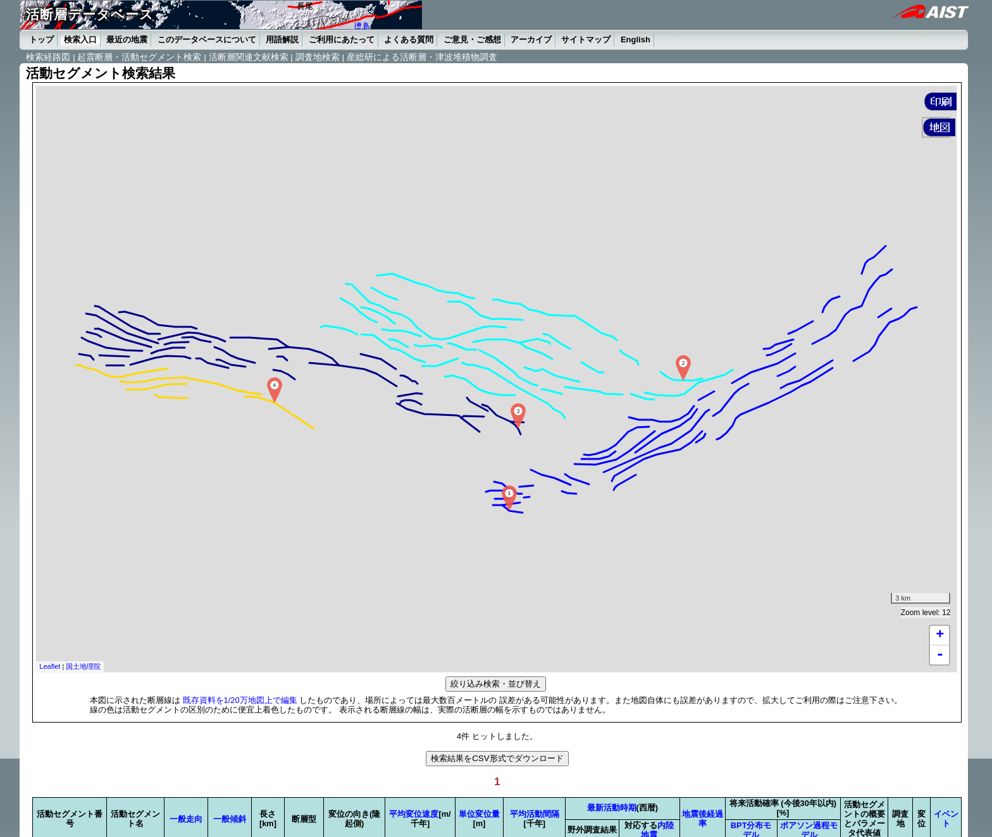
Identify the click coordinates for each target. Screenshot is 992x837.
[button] (940, 101)
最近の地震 (126, 39)
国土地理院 (83, 666)
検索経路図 (48, 57)
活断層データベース (90, 14)
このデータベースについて (207, 39)
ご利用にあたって (342, 39)
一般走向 (186, 819)
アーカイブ (531, 39)
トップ (41, 39)
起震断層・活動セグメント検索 (139, 57)
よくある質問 (408, 39)
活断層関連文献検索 (248, 57)
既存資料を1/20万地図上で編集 (240, 700)
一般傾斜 (229, 819)
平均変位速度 (413, 814)
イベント (946, 818)
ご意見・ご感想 (472, 39)
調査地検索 (317, 57)
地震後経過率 (702, 818)
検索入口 (80, 39)
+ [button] (940, 635)
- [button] (940, 654)
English (635, 39)
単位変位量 (479, 814)
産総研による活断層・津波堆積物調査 (422, 57)
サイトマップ (586, 39)
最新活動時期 (611, 807)
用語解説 (282, 39)
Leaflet (49, 666)
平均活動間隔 (534, 814)
